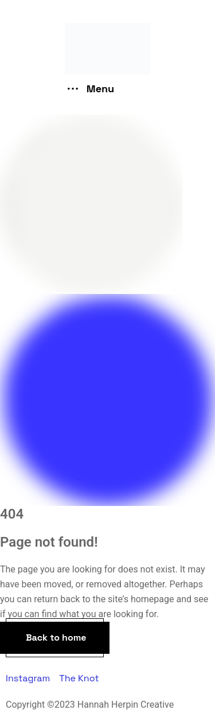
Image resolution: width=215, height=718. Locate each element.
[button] (55, 638)
